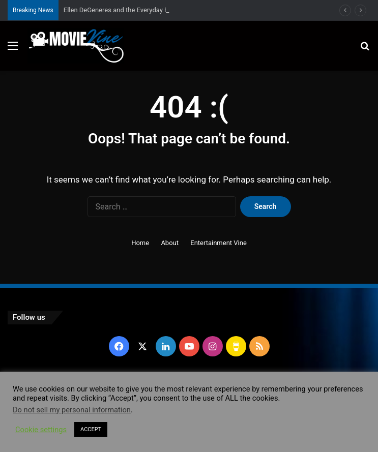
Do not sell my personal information (72, 409)
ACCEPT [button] (90, 429)
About (170, 243)
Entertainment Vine (218, 243)
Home (140, 243)
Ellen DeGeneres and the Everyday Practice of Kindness (144, 10)
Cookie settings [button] (41, 429)
